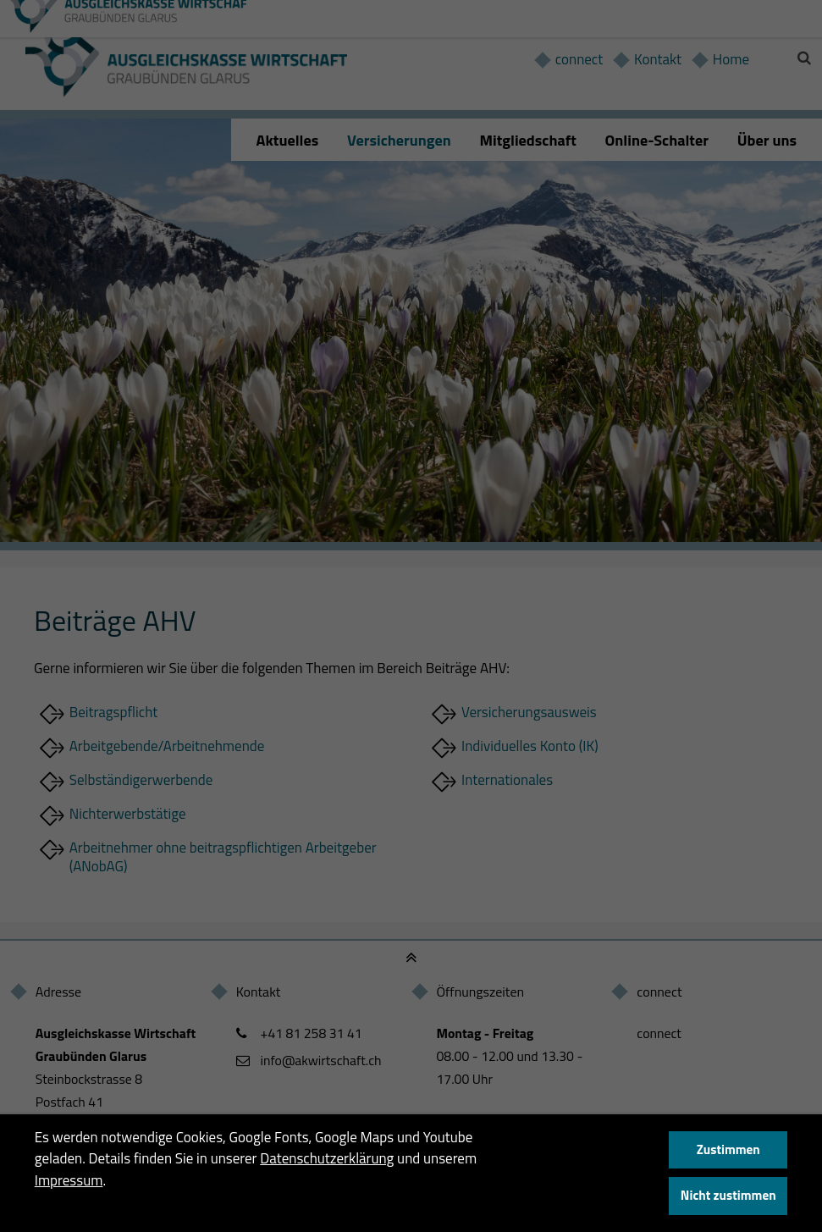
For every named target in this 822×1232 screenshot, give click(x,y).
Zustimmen (728, 1149)
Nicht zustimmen (728, 1195)
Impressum (69, 1180)
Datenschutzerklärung (327, 1158)
